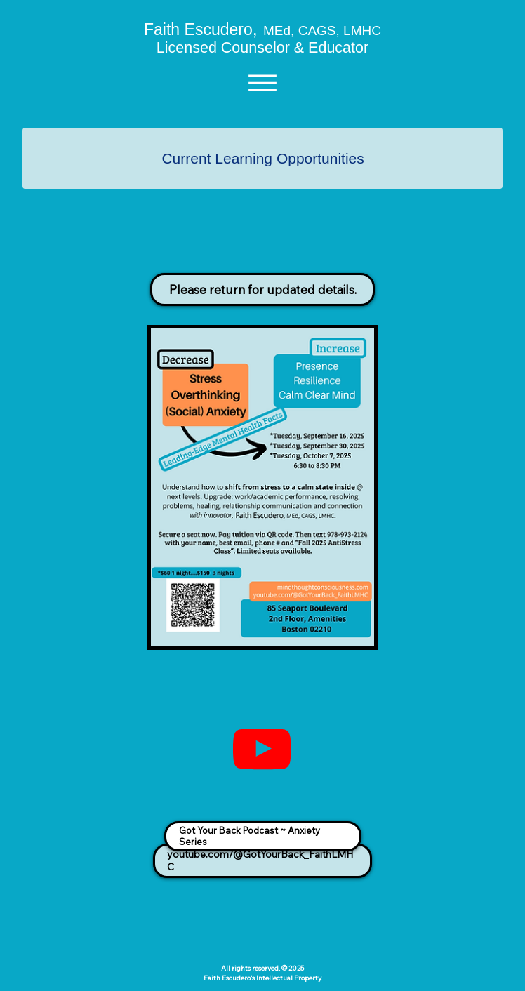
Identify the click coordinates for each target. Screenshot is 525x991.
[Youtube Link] (262, 749)
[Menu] (263, 83)
